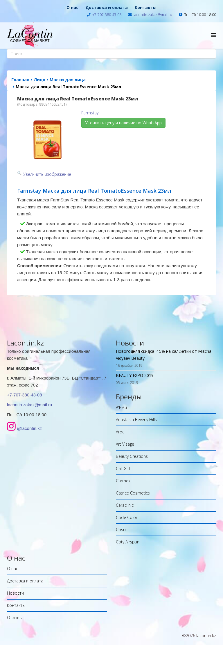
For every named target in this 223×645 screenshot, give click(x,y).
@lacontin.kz (29, 428)
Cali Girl (123, 468)
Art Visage (125, 444)
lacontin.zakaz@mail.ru (153, 14)
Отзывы (14, 617)
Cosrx (121, 529)
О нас (72, 7)
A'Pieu (121, 407)
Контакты (146, 7)
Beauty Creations (132, 456)
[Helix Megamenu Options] (213, 35)
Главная (20, 79)
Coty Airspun (127, 542)
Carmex (123, 480)
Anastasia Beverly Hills (136, 419)
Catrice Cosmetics (133, 493)
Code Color (126, 517)
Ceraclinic (125, 505)
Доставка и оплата (106, 7)
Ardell (121, 432)
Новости (15, 593)
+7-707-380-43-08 (106, 14)
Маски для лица (68, 79)
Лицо (39, 79)
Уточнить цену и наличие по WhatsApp (123, 122)
